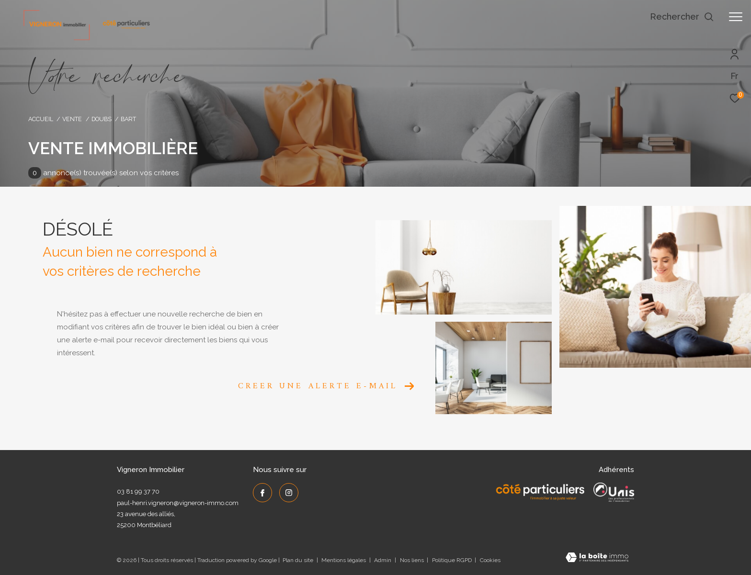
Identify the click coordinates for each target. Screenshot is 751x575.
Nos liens (412, 560)
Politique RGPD (452, 560)
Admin (383, 560)
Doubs (101, 119)
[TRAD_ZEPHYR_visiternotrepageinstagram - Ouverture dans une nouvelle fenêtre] (288, 492)
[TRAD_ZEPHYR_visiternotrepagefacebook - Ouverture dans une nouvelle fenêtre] (262, 492)
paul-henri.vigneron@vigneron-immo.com (178, 503)
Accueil (40, 119)
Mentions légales (344, 560)
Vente (72, 119)
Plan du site (299, 560)
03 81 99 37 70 (138, 491)
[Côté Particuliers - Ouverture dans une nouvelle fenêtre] (540, 492)
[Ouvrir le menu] (735, 17)
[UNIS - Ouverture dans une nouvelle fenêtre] (613, 492)
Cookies (490, 560)
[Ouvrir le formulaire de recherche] (682, 17)
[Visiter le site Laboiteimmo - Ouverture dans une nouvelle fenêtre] (597, 558)
